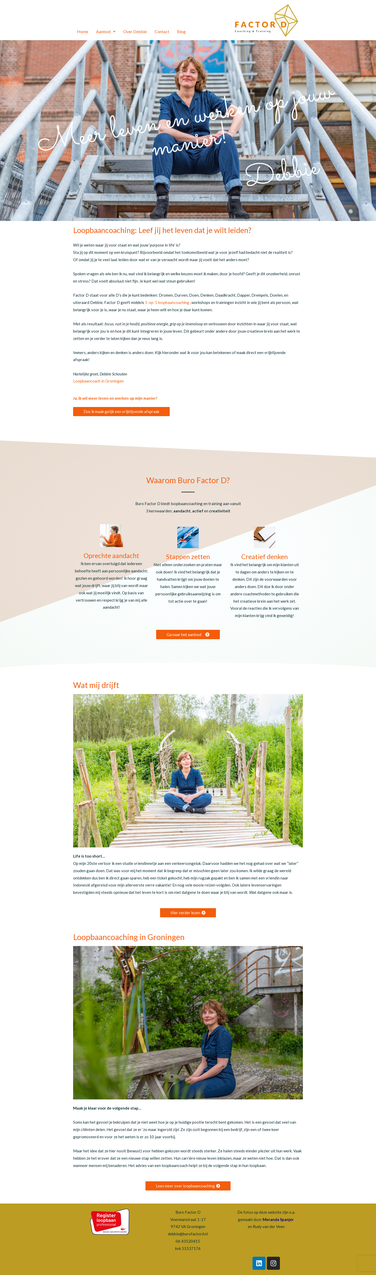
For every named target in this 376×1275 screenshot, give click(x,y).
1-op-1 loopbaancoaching (167, 302)
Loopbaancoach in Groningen (98, 381)
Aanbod (105, 31)
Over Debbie (135, 31)
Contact (162, 31)
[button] (121, 411)
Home (82, 31)
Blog (181, 31)
